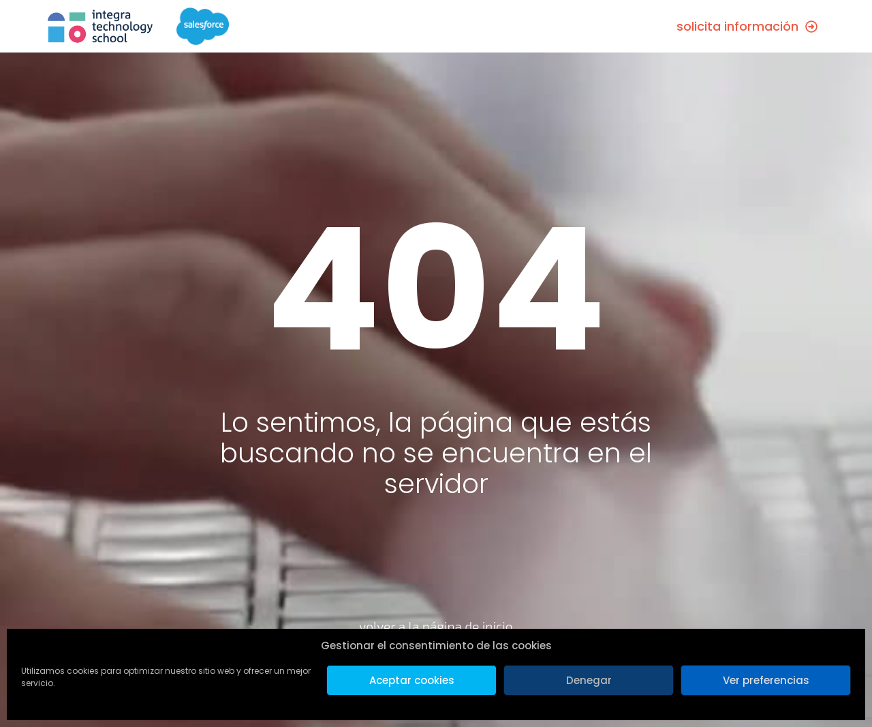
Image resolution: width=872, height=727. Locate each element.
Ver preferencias (766, 680)
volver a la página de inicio (435, 626)
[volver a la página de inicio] (436, 587)
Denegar (589, 680)
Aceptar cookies (411, 680)
